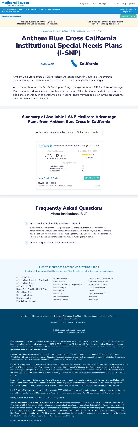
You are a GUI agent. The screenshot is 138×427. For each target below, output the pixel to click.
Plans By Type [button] (99, 3)
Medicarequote (15, 3)
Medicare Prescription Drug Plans (69, 316)
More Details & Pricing (49, 178)
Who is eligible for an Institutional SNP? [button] (52, 242)
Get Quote (83, 3)
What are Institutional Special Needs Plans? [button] (55, 223)
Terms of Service (66, 322)
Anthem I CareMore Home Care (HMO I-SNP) (76, 145)
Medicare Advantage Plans (42, 316)
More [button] (98, 186)
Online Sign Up (128, 16)
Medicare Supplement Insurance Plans (99, 316)
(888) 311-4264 (128, 9)
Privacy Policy (81, 322)
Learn (116, 3)
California (81, 31)
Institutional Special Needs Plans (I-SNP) (59, 31)
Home (38, 31)
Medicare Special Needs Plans (68, 319)
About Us (53, 322)
